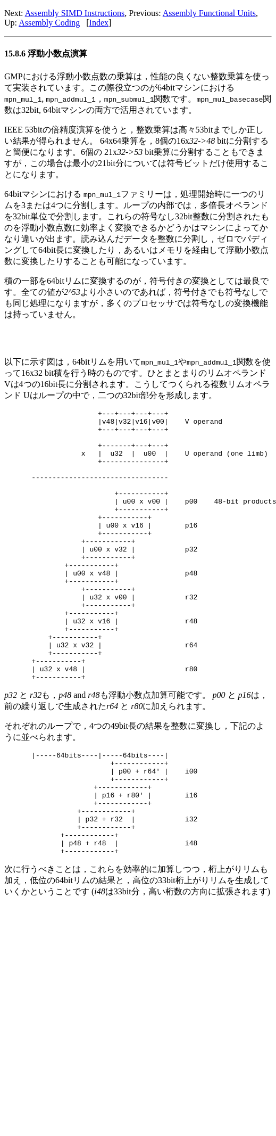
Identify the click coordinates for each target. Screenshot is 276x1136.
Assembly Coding (49, 22)
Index (98, 22)
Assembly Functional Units (209, 13)
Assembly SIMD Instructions (75, 13)
